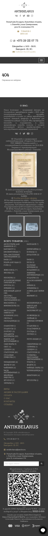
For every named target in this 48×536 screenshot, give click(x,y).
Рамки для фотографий (10, 340)
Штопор (8, 380)
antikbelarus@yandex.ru (16, 450)
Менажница (33, 303)
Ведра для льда (11, 262)
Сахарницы (32, 344)
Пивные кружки (35, 321)
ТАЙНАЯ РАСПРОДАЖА (24, 52)
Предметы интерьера (9, 335)
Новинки (8, 315)
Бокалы (30, 252)
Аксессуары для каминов (12, 245)
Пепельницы (10, 321)
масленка (9, 303)
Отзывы (8, 404)
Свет (6, 347)
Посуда (30, 331)
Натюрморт (32, 310)
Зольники (32, 270)
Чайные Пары (33, 368)
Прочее (30, 334)
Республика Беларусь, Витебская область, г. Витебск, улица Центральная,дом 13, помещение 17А (24, 24)
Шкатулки (32, 375)
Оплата (8, 395)
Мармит (31, 296)
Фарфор (7, 365)
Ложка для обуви (35, 291)
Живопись (9, 270)
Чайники (8, 368)
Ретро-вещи (33, 339)
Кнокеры (8, 278)
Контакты (9, 401)
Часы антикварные (10, 371)
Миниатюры (10, 306)
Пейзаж (30, 318)
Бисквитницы (11, 252)
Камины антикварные (33, 274)
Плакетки (9, 326)
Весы (29, 262)
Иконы (7, 273)
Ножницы (32, 315)
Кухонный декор (12, 291)
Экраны (7, 383)
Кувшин (8, 288)
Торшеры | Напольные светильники (33, 357)
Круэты (7, 285)
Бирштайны (33, 249)
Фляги (30, 365)
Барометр (8, 249)
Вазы (6, 259)
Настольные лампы (10, 311)
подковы (31, 326)
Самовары (9, 344)
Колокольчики (34, 280)
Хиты (6, 389)
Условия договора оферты (25, 198)
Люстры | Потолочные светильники (10, 298)
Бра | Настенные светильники (12, 256)
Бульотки (31, 255)
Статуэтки (9, 352)
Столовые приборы (9, 356)
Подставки (32, 329)
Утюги (30, 362)
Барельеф (31, 244)
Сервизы (31, 347)
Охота (7, 318)
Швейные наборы (8, 376)
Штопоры (31, 380)
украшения (9, 362)
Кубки (30, 285)
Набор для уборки (32, 307)
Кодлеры (31, 278)
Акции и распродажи (16, 392)
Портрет (8, 331)
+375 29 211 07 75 (27, 40)
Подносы (8, 329)
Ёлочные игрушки (31, 266)
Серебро (8, 349)
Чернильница (33, 370)
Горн (6, 265)
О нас (7, 398)
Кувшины (31, 288)
